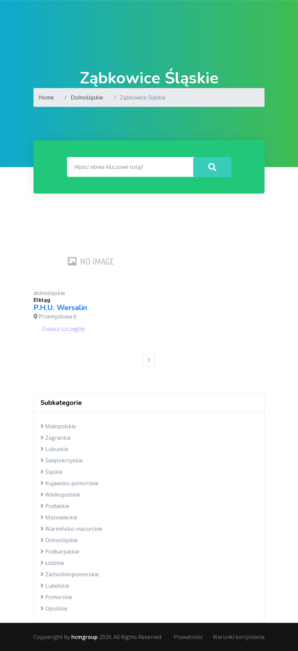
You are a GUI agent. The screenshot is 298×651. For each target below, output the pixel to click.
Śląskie (52, 472)
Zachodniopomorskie (70, 574)
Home (46, 97)
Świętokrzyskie (62, 460)
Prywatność (188, 637)
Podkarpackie (60, 551)
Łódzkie (52, 563)
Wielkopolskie (60, 494)
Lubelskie (55, 585)
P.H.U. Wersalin (60, 308)
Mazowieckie (59, 517)
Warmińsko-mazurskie (71, 528)
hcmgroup (84, 637)
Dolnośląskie (87, 97)
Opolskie (54, 608)
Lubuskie (54, 449)
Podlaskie (55, 506)
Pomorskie (56, 597)
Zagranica (55, 437)
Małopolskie (58, 426)
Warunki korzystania (238, 637)
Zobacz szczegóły (63, 329)
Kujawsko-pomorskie (69, 483)
